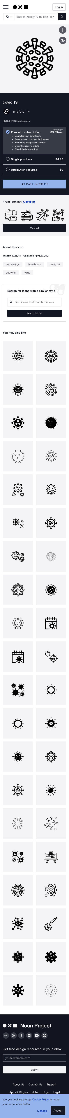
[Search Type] (8, 16)
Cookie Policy (40, 1099)
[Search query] (34, 302)
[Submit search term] (62, 16)
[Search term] (36, 16)
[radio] (34, 140)
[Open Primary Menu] (5, 7)
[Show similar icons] (62, 40)
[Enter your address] (34, 1058)
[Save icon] (62, 30)
